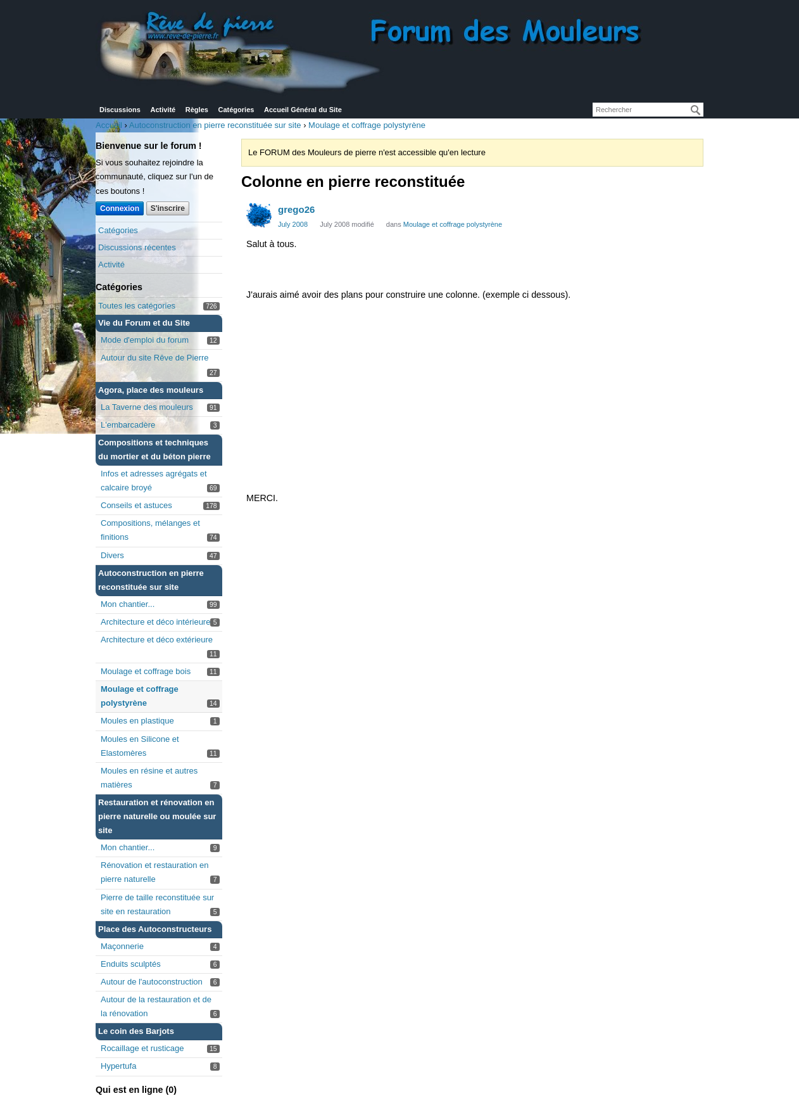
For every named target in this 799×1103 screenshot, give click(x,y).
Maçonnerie (122, 946)
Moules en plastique (137, 720)
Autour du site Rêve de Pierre (155, 357)
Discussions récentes (137, 247)
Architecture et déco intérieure (155, 622)
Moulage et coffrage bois (146, 671)
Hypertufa (118, 1066)
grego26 (296, 209)
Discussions (120, 109)
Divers (112, 555)
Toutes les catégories (136, 305)
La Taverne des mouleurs (147, 407)
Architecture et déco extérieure (157, 639)
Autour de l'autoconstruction (152, 981)
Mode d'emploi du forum (145, 340)
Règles (197, 109)
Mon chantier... (127, 604)
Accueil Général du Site (303, 109)
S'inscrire (168, 208)
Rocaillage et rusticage (142, 1048)
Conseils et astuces (136, 505)
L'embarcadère (128, 425)
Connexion (119, 208)
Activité (162, 109)
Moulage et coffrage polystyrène (452, 224)
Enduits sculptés (131, 964)
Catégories (236, 109)
